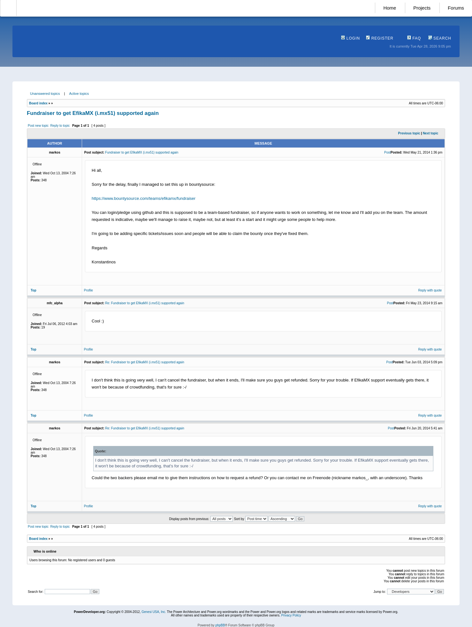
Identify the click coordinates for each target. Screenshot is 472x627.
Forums (456, 8)
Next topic (430, 133)
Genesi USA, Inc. (153, 612)
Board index (38, 103)
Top (33, 290)
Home (389, 8)
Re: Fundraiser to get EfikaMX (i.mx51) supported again (144, 303)
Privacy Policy (291, 615)
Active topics (79, 93)
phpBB (220, 625)
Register (379, 38)
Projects (421, 8)
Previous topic (409, 133)
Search (439, 38)
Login (350, 38)
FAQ (414, 38)
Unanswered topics (45, 93)
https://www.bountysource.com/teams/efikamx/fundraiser (143, 198)
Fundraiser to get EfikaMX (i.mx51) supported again (93, 113)
